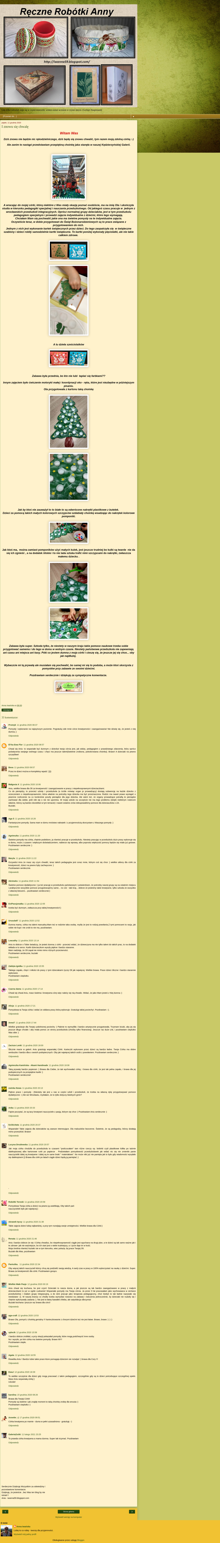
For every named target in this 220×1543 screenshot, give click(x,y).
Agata (11, 1355)
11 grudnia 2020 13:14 (28, 940)
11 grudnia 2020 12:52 (29, 921)
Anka (10, 1108)
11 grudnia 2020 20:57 (38, 1144)
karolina (12, 1395)
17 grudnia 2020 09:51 (30, 1417)
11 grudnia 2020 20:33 (24, 1108)
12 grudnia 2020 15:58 (26, 1332)
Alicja (11, 1006)
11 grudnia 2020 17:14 (32, 989)
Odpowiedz (13, 736)
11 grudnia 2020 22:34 (29, 1264)
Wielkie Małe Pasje (17, 1284)
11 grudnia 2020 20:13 (32, 1088)
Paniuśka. (13, 1264)
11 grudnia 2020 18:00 (33, 1045)
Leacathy (12, 940)
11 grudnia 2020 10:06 (30, 784)
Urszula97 (13, 921)
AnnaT (11, 1023)
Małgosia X (13, 784)
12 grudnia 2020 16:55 (25, 1355)
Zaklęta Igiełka (15, 966)
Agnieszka (13, 836)
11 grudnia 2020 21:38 (33, 1222)
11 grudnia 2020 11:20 (29, 836)
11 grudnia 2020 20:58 (35, 1202)
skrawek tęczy (15, 1222)
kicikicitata (13, 1125)
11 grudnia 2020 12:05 (34, 904)
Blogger (80, 1540)
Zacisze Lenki (15, 1045)
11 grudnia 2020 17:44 (26, 1023)
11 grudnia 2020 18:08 (59, 1065)
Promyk (12, 725)
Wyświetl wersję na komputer (68, 1517)
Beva (10, 767)
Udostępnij (7, 710)
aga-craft (12, 1315)
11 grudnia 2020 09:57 (24, 767)
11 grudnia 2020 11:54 (29, 881)
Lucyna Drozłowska (18, 1144)
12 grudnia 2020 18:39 (25, 1372)
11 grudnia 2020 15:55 (33, 966)
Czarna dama (14, 989)
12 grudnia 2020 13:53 (28, 1315)
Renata (11, 1239)
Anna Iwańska (23, 1526)
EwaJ (11, 1372)
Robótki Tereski (16, 1202)
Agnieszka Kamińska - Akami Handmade (28, 1065)
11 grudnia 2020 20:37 (30, 1125)
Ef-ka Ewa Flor (15, 745)
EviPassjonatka (16, 904)
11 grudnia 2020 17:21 (25, 1006)
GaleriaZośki (14, 1434)
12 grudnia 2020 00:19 (37, 1284)
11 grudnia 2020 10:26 (25, 818)
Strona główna (68, 1512)
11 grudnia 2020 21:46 (26, 1239)
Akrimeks (13, 881)
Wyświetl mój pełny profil (25, 1534)
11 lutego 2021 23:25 (31, 1434)
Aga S (11, 818)
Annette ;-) (13, 1417)
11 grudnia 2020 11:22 (26, 858)
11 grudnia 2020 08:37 (27, 725)
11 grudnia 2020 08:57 (33, 745)
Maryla (11, 858)
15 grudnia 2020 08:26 (27, 1395)
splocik (12, 1332)
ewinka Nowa (14, 1088)
